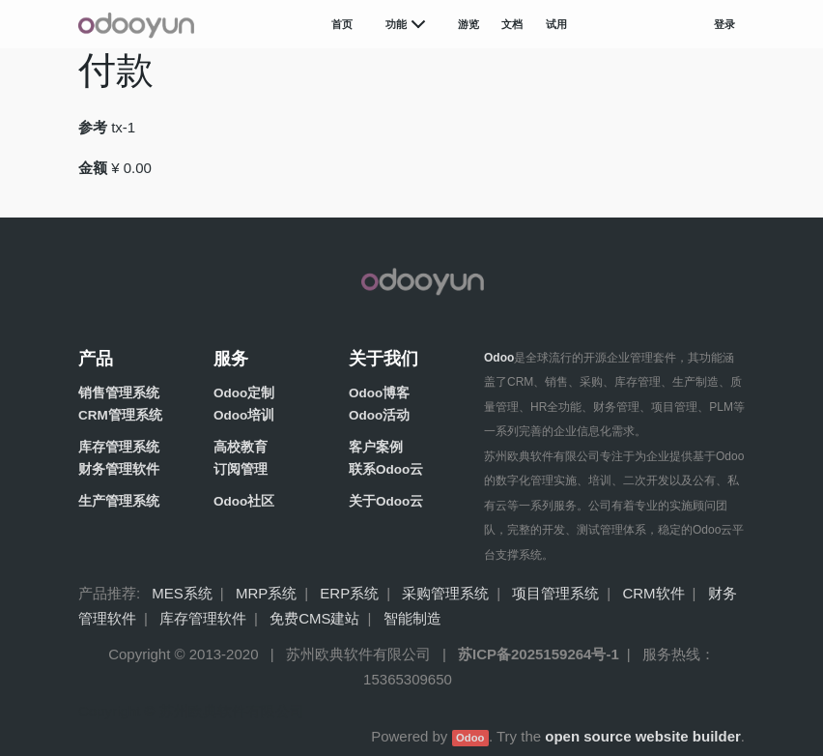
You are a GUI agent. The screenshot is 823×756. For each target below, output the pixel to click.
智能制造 (412, 618)
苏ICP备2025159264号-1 (538, 654)
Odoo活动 (379, 415)
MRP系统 (266, 593)
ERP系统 (349, 593)
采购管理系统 (445, 593)
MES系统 (182, 593)
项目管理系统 (555, 593)
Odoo (470, 737)
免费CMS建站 (314, 618)
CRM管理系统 (120, 415)
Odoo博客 (379, 393)
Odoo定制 (243, 393)
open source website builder (643, 736)
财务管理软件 (118, 469)
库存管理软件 (202, 618)
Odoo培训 (243, 415)
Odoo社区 (243, 501)
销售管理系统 (118, 393)
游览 (468, 24)
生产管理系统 (118, 501)
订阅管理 (240, 469)
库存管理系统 (118, 447)
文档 (512, 24)
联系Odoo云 (386, 469)
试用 (556, 24)
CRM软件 (653, 593)
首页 (342, 24)
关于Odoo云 (386, 501)
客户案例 (376, 447)
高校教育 (240, 447)
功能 (396, 24)
